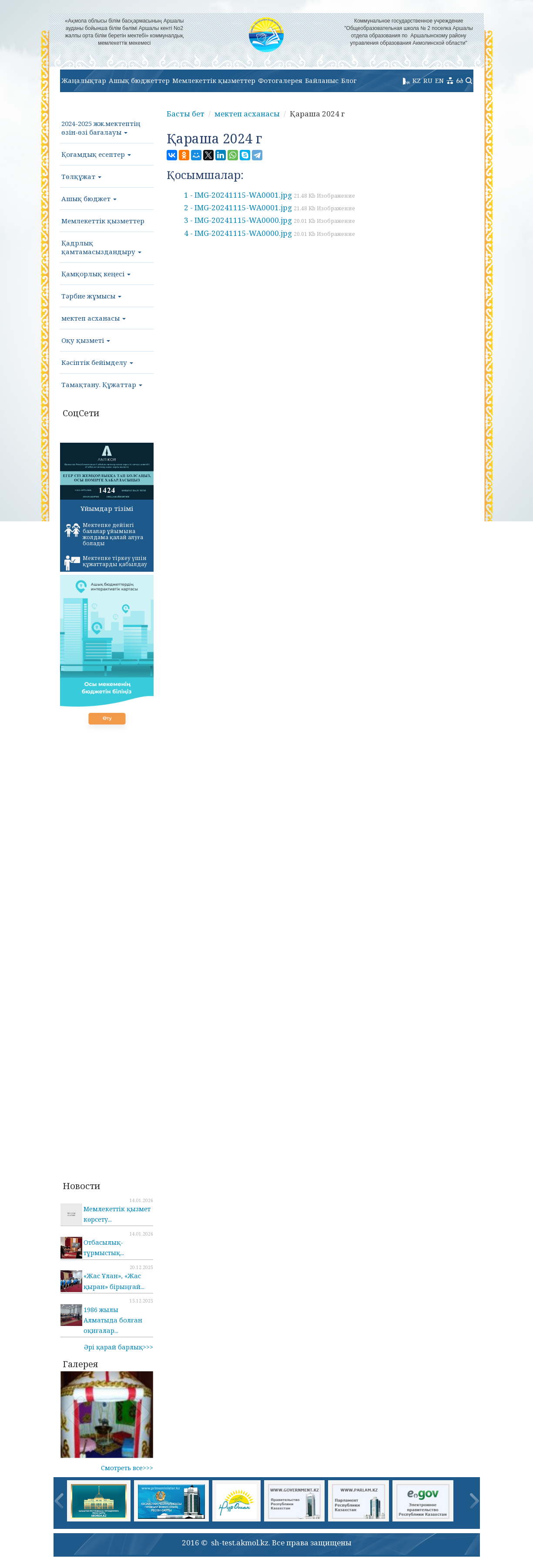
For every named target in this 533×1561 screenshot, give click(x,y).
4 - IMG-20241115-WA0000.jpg (269, 233)
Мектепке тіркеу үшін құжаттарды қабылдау (105, 562)
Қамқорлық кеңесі (96, 273)
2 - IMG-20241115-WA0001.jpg (269, 207)
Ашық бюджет (89, 198)
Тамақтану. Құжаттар (101, 384)
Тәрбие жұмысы (91, 296)
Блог (349, 80)
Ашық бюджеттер (139, 80)
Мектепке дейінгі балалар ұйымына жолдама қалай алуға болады (103, 534)
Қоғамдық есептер (96, 154)
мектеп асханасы (93, 318)
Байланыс (322, 80)
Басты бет (185, 114)
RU (427, 80)
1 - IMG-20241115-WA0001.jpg (269, 195)
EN (439, 80)
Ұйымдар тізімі (106, 508)
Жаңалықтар (83, 80)
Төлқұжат (81, 176)
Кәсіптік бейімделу (97, 362)
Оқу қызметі (85, 340)
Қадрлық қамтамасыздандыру (101, 247)
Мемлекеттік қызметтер (213, 80)
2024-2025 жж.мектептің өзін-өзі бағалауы (100, 127)
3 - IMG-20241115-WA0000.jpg (269, 220)
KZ (416, 80)
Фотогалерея (280, 80)
